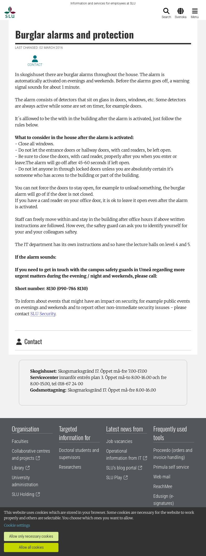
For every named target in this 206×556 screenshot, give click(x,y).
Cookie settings (17, 525)
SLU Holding (23, 494)
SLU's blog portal (121, 468)
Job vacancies (119, 441)
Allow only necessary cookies (31, 536)
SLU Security (42, 313)
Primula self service (171, 467)
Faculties (20, 441)
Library (18, 468)
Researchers (70, 467)
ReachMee (162, 486)
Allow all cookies (31, 547)
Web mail (161, 476)
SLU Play (114, 477)
